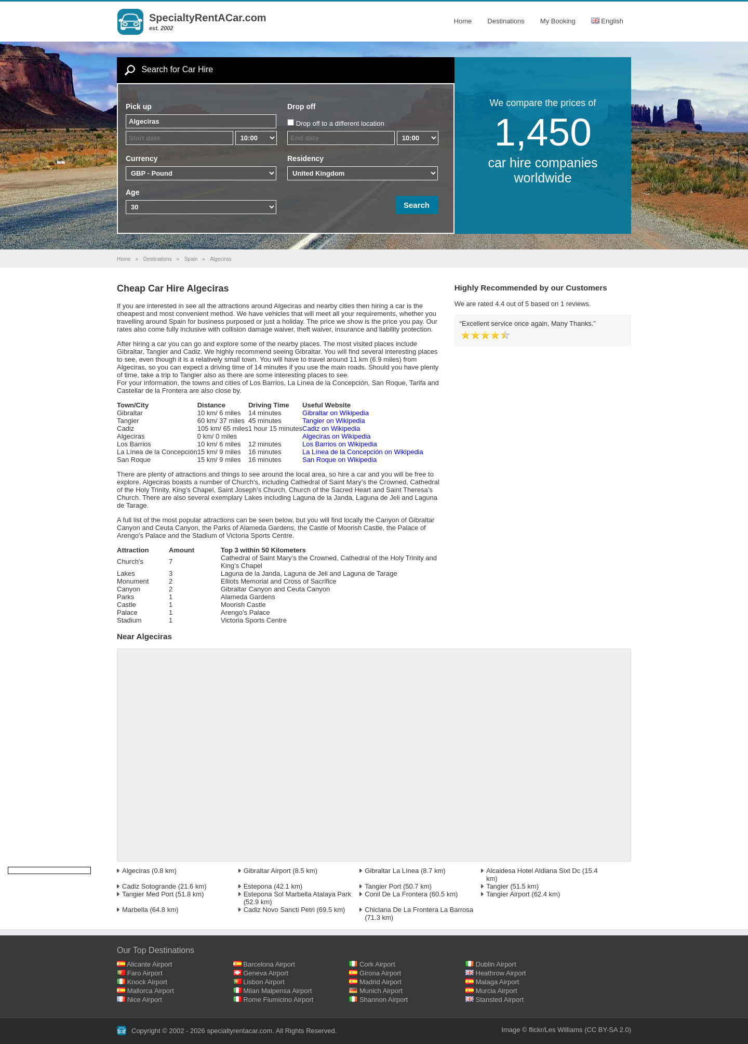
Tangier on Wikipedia (333, 421)
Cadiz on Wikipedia (331, 428)
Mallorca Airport (150, 991)
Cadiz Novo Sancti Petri (279, 910)
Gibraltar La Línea (392, 871)
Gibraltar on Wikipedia (335, 413)
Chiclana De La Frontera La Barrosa (419, 910)
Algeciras (136, 871)
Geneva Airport (265, 973)
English (607, 21)
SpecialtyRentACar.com (207, 17)
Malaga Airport (497, 982)
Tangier (497, 886)
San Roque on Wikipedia (339, 460)
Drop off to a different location (340, 123)
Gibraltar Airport (267, 871)
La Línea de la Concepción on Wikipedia (362, 452)
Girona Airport (380, 973)
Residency (305, 158)
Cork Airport (377, 964)
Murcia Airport (496, 991)
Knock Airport (147, 982)
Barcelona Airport (269, 964)
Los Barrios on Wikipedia (339, 444)
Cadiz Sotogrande (149, 886)
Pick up (139, 106)
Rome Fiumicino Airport (278, 999)
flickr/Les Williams (555, 1030)
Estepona (258, 886)
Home (463, 21)
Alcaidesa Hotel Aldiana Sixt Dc (533, 871)
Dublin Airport (496, 964)
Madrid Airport (380, 982)
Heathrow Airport (501, 973)
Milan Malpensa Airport (277, 991)
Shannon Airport (383, 999)
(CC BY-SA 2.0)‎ (607, 1030)
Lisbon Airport (264, 982)
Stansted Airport (500, 999)
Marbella (135, 910)
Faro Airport (145, 973)
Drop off (301, 106)
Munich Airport (381, 991)
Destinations (506, 21)
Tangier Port (383, 886)
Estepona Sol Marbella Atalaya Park (297, 894)
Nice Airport (144, 999)
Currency (141, 158)
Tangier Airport (508, 894)
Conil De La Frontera (396, 894)
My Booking (558, 21)
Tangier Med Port (147, 894)
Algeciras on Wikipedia (336, 436)
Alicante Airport (149, 964)
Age (132, 192)
